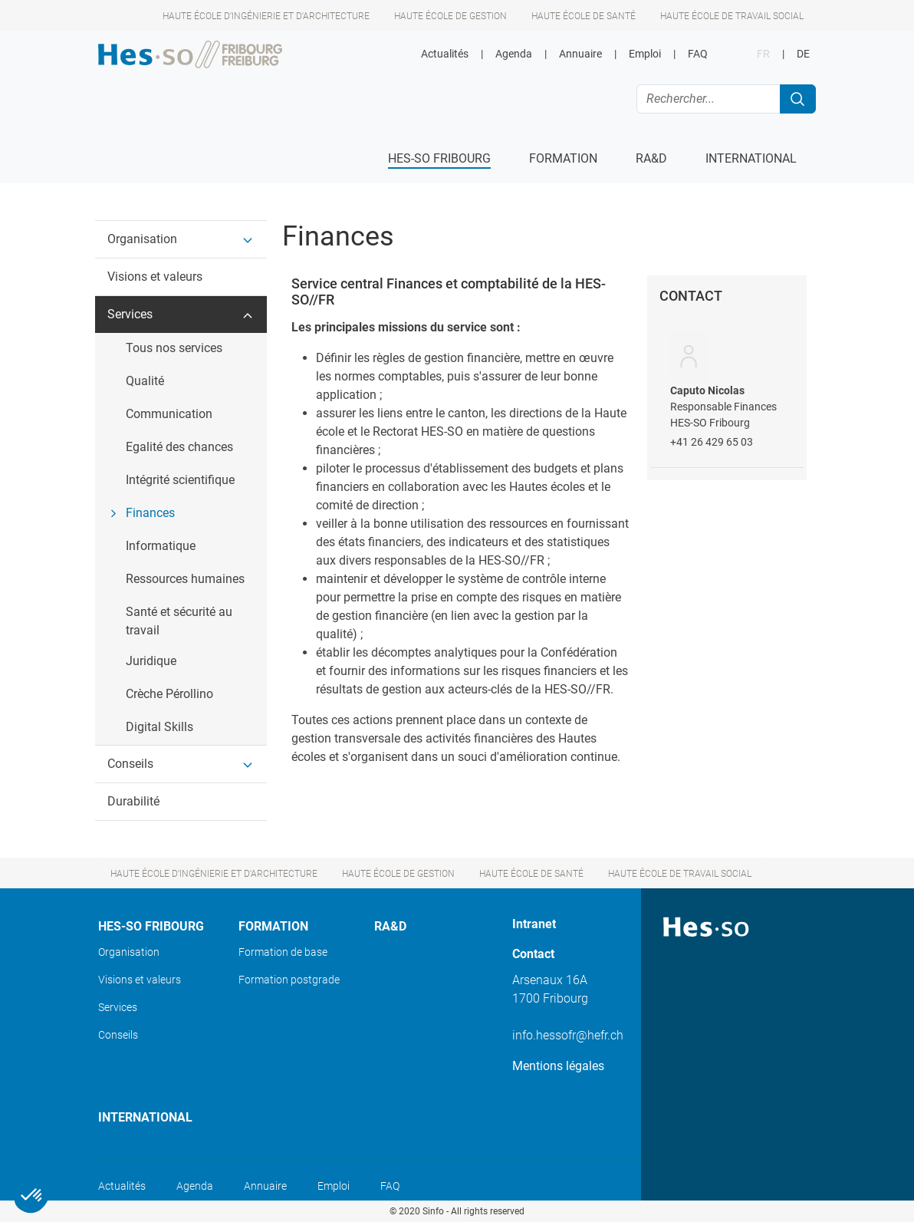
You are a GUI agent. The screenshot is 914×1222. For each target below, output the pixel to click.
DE (803, 54)
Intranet (534, 924)
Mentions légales (558, 1066)
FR (763, 54)
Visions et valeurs (139, 979)
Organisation (128, 952)
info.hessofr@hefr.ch (567, 1035)
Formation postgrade (289, 979)
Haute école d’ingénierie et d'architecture (266, 16)
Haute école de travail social (732, 16)
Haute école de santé (583, 16)
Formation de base (282, 952)
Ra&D (390, 926)
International (145, 1117)
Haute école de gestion (450, 16)
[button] (181, 239)
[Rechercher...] (708, 99)
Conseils (118, 1035)
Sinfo (433, 1211)
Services (117, 1007)
